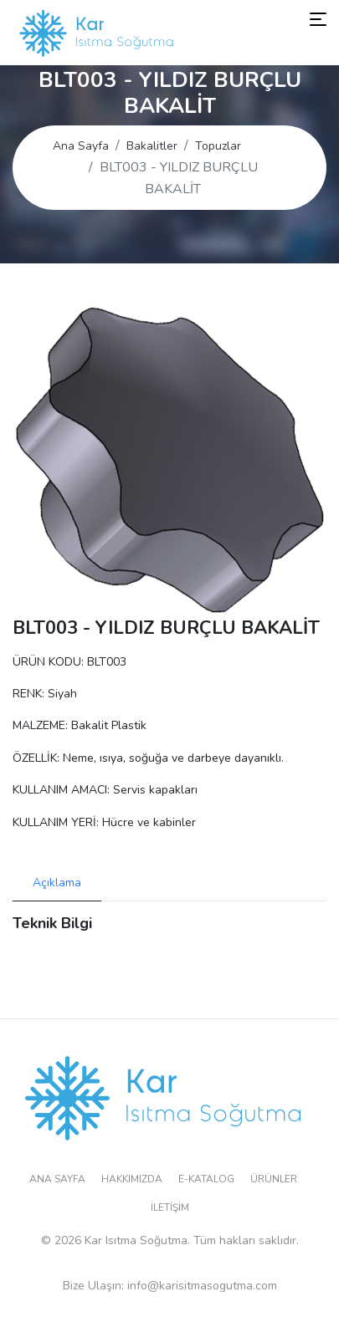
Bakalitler (151, 146)
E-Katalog (206, 1179)
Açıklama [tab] (57, 883)
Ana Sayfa (81, 146)
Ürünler (273, 1179)
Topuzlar (218, 146)
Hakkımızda (131, 1179)
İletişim (170, 1207)
